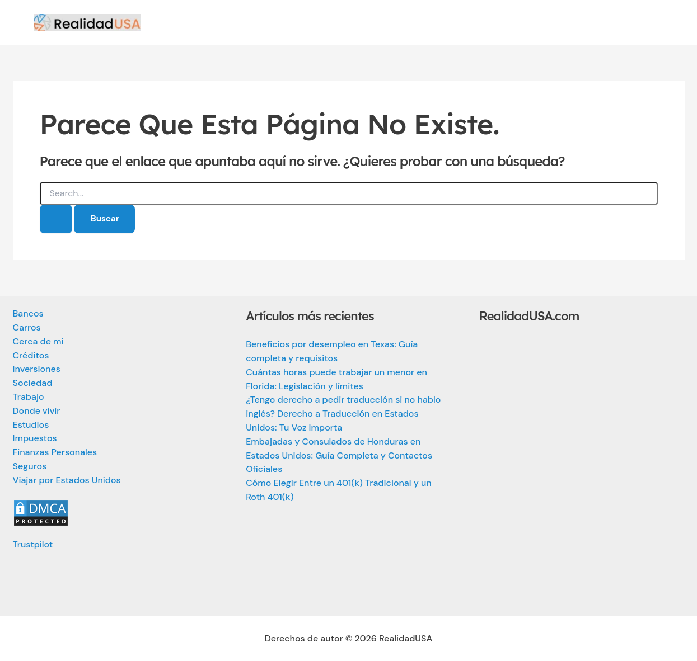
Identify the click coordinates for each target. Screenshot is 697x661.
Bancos (28, 313)
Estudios (31, 425)
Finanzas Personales (55, 452)
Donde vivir (36, 411)
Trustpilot (33, 544)
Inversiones (36, 369)
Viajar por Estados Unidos (67, 480)
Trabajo (28, 397)
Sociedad (33, 383)
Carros (27, 327)
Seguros (30, 466)
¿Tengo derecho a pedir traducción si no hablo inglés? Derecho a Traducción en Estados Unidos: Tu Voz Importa (343, 413)
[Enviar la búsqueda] (56, 219)
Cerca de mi (38, 341)
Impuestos (35, 438)
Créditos (31, 355)
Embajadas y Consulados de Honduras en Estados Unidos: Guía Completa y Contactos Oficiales (339, 455)
